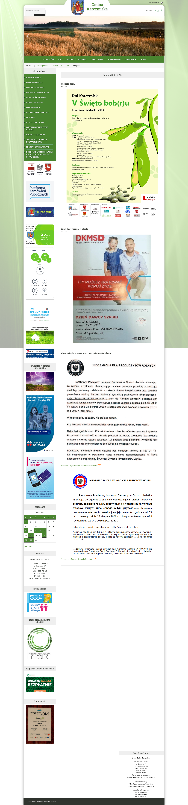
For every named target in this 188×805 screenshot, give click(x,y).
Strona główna (42, 65)
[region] (94, 36)
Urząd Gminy (97, 59)
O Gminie (69, 59)
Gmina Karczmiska (97, 6)
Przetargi (30, 117)
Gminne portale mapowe (37, 112)
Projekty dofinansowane (37, 147)
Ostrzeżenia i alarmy (35, 122)
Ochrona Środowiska (36, 97)
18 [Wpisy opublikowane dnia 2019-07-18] (40, 530)
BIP (59, 59)
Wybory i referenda (35, 134)
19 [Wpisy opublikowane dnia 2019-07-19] (44, 530)
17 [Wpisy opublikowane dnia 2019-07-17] (36, 530)
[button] (28, 36)
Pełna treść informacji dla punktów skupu (76, 559)
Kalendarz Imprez (34, 82)
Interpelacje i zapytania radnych (37, 128)
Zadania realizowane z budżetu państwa (36, 140)
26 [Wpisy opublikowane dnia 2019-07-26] (44, 535)
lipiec (67, 65)
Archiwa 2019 (56, 65)
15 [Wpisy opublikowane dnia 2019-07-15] (26, 530)
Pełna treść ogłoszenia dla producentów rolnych (79, 465)
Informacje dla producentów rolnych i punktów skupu (86, 352)
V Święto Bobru (68, 83)
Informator (130, 59)
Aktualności (48, 59)
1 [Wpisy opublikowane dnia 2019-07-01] (25, 521)
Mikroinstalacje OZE (35, 87)
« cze (26, 546)
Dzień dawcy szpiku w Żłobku (74, 228)
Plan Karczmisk (33, 107)
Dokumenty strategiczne (37, 92)
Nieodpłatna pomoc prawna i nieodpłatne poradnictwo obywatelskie (39, 154)
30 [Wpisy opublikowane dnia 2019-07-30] (31, 540)
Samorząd (82, 59)
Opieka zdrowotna (34, 102)
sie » (30, 546)
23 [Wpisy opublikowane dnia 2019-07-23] (31, 535)
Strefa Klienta (114, 59)
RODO (143, 59)
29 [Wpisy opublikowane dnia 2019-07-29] (26, 540)
